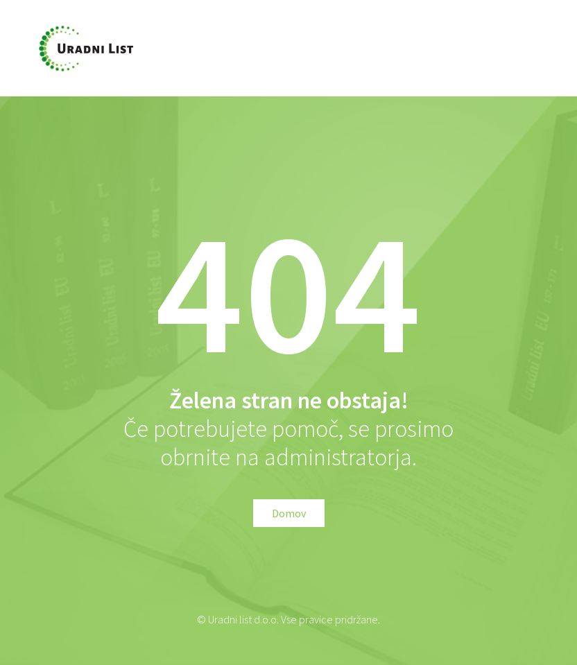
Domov (289, 513)
